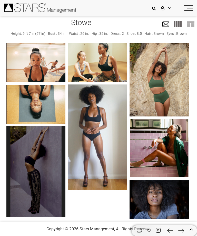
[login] (169, 8)
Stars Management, (97, 229)
